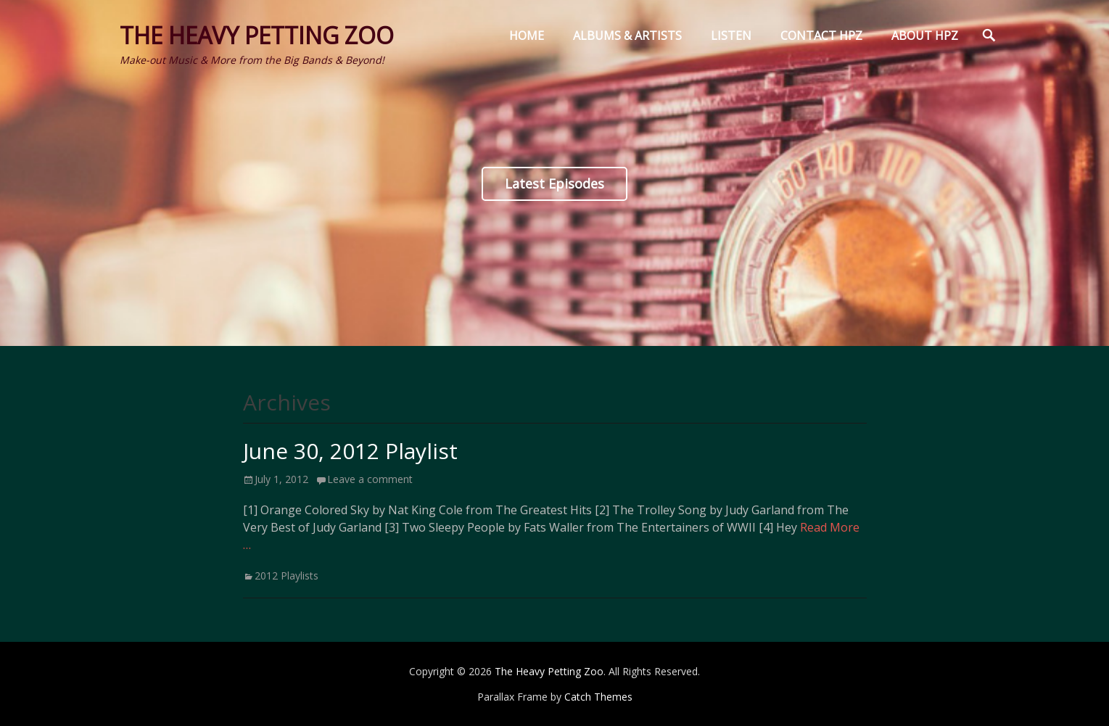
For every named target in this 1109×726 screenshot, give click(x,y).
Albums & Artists (627, 36)
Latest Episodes (554, 183)
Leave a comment (370, 479)
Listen (731, 36)
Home (526, 36)
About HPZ (924, 36)
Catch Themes (598, 697)
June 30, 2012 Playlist (350, 451)
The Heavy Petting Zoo (257, 35)
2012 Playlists (286, 575)
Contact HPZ (821, 36)
